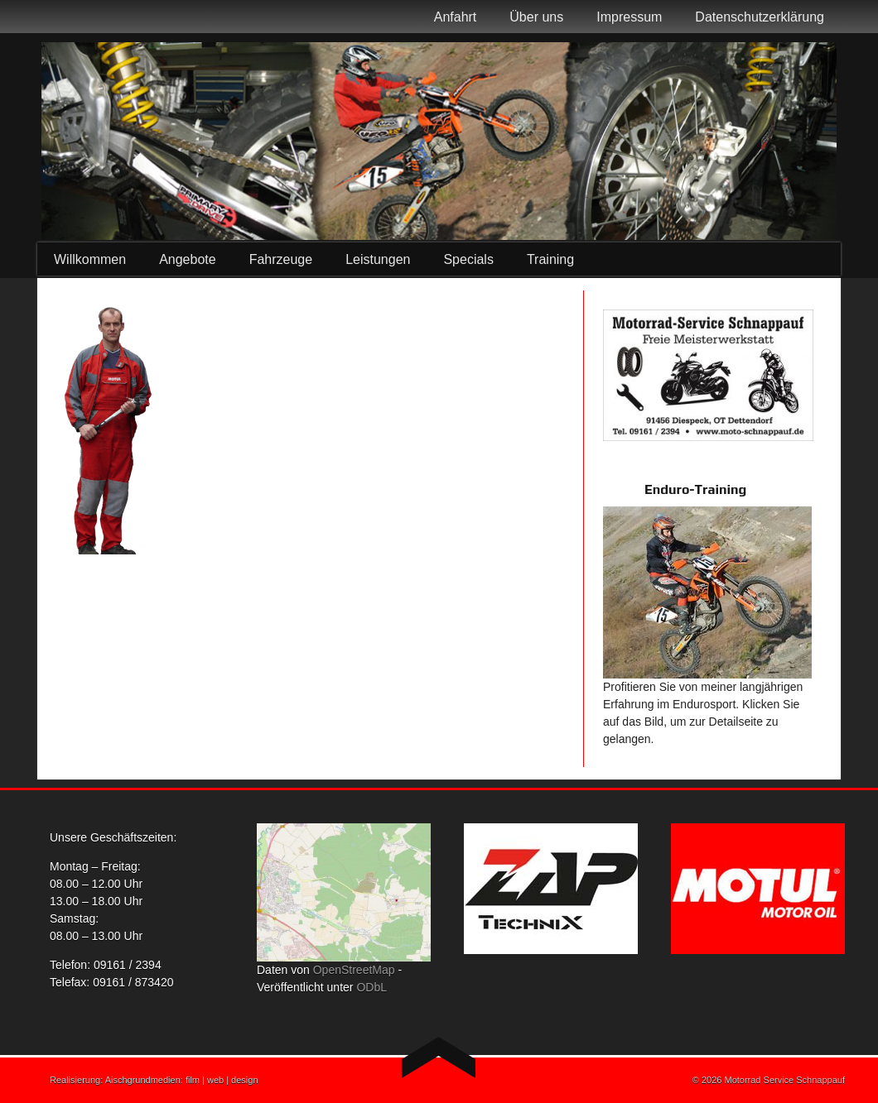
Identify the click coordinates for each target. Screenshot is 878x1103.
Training (550, 259)
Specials (468, 259)
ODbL (371, 987)
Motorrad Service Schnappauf (784, 1080)
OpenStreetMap (354, 969)
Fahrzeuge (281, 259)
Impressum (629, 17)
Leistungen (377, 259)
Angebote (187, 259)
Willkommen (90, 259)
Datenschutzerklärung (759, 17)
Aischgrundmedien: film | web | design (181, 1080)
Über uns (536, 17)
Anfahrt (455, 17)
